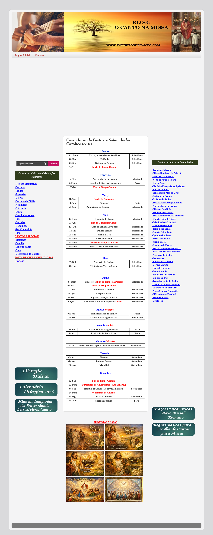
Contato (39, 55)
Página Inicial (22, 55)
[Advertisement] (106, 85)
